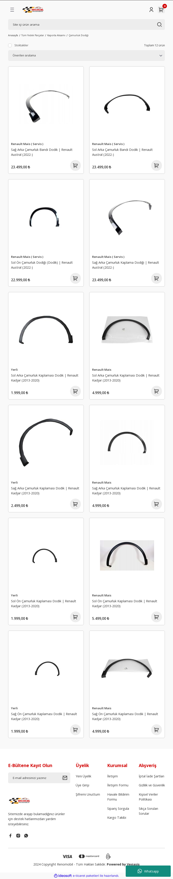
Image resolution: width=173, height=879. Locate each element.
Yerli (14, 370)
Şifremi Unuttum (88, 794)
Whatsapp (148, 871)
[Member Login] (151, 9)
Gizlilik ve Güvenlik (152, 785)
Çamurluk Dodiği (79, 35)
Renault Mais (101, 370)
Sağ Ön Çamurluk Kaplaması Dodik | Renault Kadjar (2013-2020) (44, 716)
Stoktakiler (21, 45)
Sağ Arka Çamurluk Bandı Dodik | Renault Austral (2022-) (42, 152)
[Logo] (33, 10)
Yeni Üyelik (83, 776)
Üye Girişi (82, 785)
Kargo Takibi (116, 817)
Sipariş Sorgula (118, 808)
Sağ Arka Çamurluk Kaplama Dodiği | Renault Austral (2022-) (125, 265)
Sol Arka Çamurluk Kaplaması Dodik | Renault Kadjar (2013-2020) (44, 377)
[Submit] (66, 777)
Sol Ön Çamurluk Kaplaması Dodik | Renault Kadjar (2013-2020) (43, 603)
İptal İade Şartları (151, 776)
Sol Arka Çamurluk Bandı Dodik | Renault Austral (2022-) (122, 152)
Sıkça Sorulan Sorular (148, 811)
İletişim (112, 776)
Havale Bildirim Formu (118, 796)
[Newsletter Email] (39, 777)
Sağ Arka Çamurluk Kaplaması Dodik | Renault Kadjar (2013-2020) (45, 490)
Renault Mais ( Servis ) (27, 144)
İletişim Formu (117, 785)
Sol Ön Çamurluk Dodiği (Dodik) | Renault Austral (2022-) (42, 265)
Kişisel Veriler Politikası (148, 796)
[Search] (86, 24)
